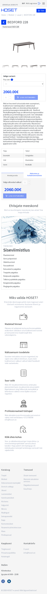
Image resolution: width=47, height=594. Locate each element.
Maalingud (5, 512)
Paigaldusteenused (31, 485)
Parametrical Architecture (11, 527)
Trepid (3, 475)
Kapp (3, 520)
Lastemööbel (6, 494)
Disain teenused (30, 475)
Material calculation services (31, 480)
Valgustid (5, 505)
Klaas (3, 531)
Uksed (3, 490)
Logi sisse (34, 3)
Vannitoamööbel (7, 498)
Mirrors (4, 509)
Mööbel (11, 15)
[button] (6, 66)
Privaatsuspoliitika (8, 553)
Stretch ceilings (7, 486)
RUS (27, 3)
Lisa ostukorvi (26, 97)
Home (3, 15)
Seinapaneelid (6, 516)
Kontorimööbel (7, 524)
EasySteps (28, 489)
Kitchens (4, 501)
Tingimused (5, 549)
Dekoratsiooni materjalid (10, 483)
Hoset (9, 10)
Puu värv (8, 80)
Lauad (19, 15)
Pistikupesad (6, 535)
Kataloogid (5, 556)
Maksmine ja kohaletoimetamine (34, 174)
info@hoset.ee (29, 553)
